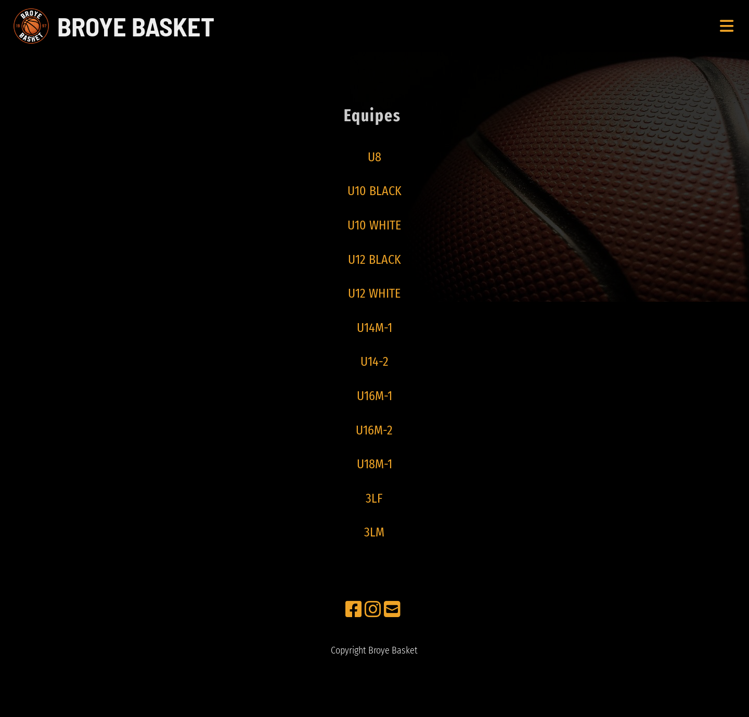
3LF (374, 498)
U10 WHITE (374, 225)
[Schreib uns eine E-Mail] (392, 609)
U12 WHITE (374, 293)
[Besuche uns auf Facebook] (353, 609)
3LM (374, 532)
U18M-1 (374, 464)
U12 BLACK (374, 259)
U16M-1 (374, 396)
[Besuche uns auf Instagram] (373, 609)
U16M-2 (374, 430)
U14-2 (374, 361)
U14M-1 (374, 328)
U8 (374, 157)
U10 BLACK (374, 191)
